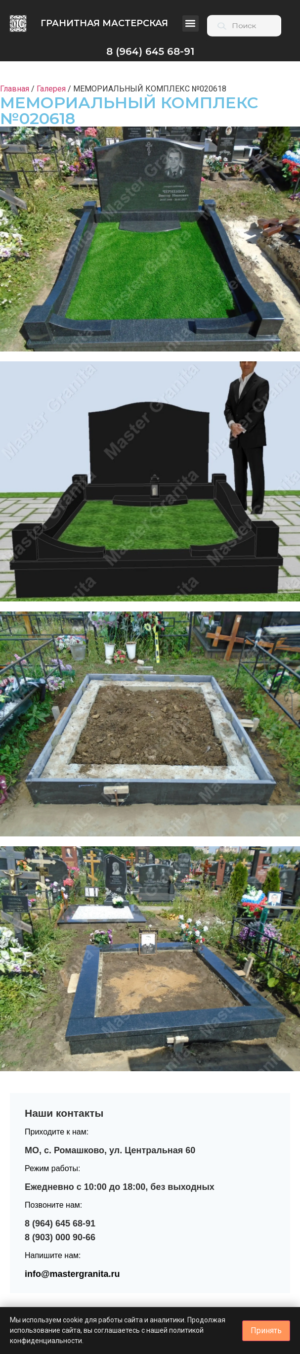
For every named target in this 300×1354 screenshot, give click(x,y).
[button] (190, 23)
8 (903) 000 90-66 (60, 1237)
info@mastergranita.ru (72, 1274)
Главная (14, 88)
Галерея (51, 88)
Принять (266, 1330)
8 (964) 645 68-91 (60, 1223)
